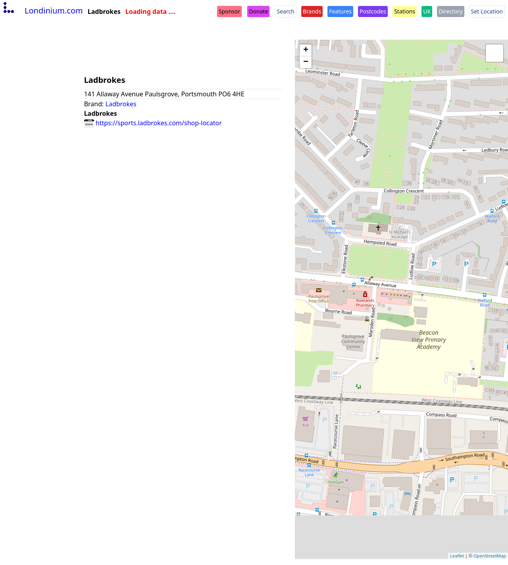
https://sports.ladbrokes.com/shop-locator (153, 123)
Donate (258, 11)
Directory (450, 11)
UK (427, 11)
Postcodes (373, 11)
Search (285, 11)
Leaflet (457, 556)
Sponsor (229, 11)
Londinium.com (42, 10)
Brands (312, 11)
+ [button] (305, 50)
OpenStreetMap (489, 556)
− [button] (305, 62)
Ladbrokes (121, 104)
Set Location (487, 11)
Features (340, 11)
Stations (404, 11)
